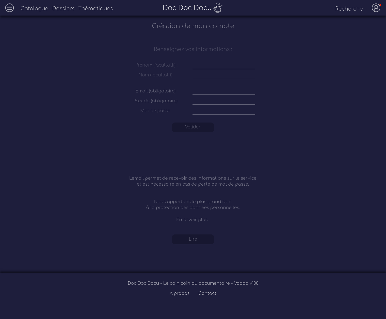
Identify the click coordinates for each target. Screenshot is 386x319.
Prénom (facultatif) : (156, 65)
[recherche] (345, 9)
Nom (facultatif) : (156, 75)
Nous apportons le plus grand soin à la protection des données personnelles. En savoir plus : (193, 210)
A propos (180, 293)
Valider (193, 127)
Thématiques (95, 9)
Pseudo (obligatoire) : (156, 101)
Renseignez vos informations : (193, 49)
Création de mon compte (193, 26)
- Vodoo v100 (244, 283)
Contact (207, 293)
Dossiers (63, 9)
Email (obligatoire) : (156, 91)
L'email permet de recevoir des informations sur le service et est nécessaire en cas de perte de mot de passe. (193, 181)
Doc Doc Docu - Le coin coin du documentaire (179, 283)
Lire (193, 239)
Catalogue (34, 9)
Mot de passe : (156, 110)
